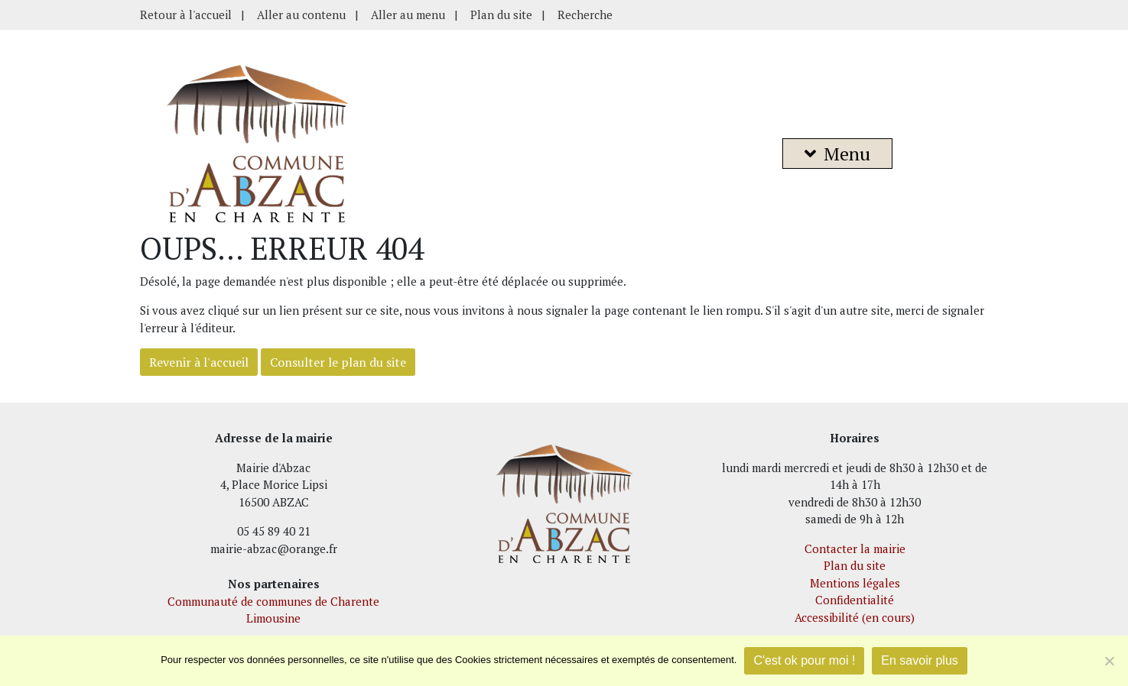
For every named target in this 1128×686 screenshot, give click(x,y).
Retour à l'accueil (186, 14)
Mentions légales (855, 583)
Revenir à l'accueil (199, 362)
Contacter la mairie (855, 548)
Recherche (585, 14)
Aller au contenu (301, 14)
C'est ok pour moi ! (804, 660)
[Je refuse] (1109, 660)
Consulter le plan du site (338, 362)
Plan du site (501, 14)
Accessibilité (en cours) (855, 617)
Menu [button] (837, 153)
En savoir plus (919, 660)
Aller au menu (408, 14)
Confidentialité (854, 599)
